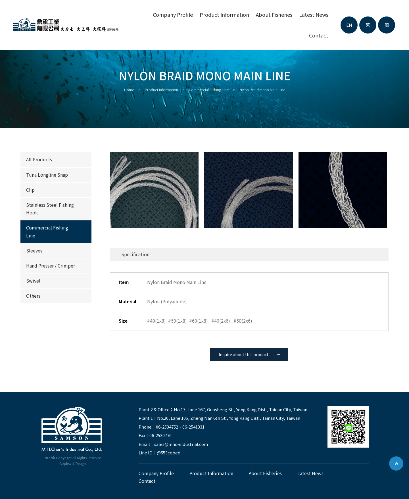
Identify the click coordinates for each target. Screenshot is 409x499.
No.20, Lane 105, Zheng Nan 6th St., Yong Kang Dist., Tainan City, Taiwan (228, 418)
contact (318, 35)
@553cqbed (168, 453)
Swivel (33, 280)
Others (33, 295)
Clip (30, 189)
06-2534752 (167, 427)
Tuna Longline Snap (47, 174)
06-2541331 (193, 427)
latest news (313, 14)
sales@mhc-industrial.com (181, 444)
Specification (135, 254)
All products (39, 159)
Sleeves (34, 250)
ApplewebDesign (73, 463)
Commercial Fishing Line (209, 89)
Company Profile (173, 14)
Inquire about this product (249, 354)
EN (349, 25)
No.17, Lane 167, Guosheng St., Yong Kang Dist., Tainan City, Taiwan (240, 409)
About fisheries (274, 14)
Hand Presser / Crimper (50, 265)
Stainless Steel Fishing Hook (50, 208)
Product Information (224, 14)
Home (129, 89)
